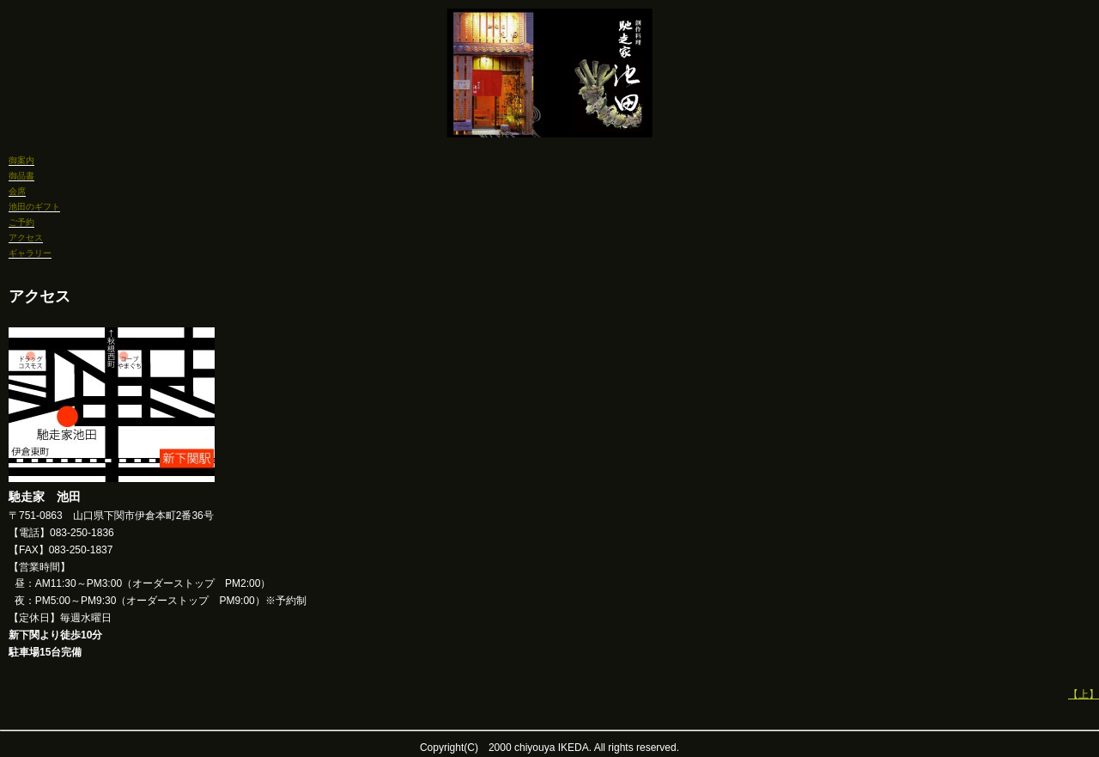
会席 (17, 191)
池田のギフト (34, 206)
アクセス (26, 237)
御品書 (21, 175)
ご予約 (21, 222)
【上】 (1083, 694)
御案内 (21, 160)
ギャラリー (30, 253)
